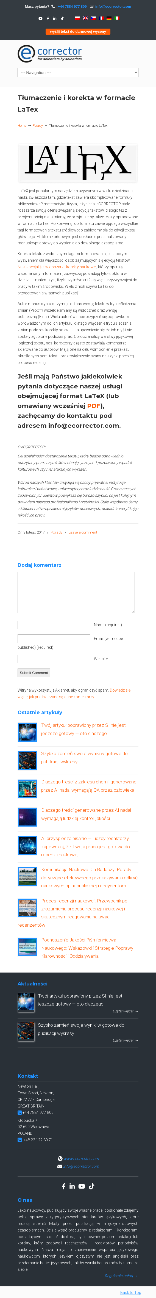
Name (108, 625)
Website (101, 659)
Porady (38, 125)
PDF (94, 406)
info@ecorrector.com (113, 6)
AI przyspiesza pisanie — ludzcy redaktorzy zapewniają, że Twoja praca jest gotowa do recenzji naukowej (85, 846)
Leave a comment (83, 532)
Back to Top (130, 1292)
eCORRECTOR (50, 53)
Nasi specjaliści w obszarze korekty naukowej (57, 267)
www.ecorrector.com (81, 1158)
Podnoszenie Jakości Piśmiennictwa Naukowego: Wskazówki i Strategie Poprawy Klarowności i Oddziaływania (87, 948)
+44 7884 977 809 (72, 6)
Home (22, 125)
